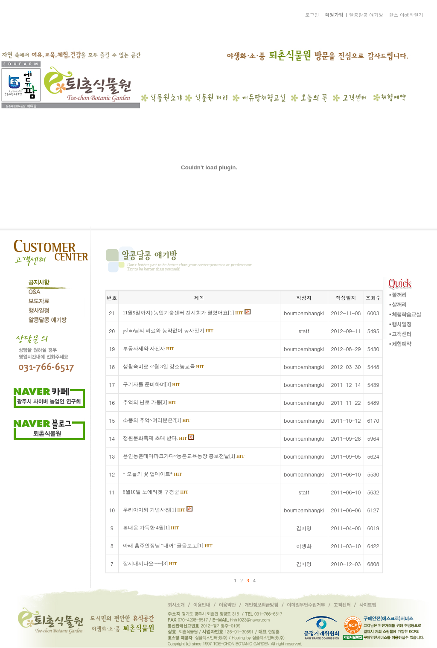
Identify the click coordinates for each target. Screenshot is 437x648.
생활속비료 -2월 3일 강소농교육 (163, 366)
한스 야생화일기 (406, 15)
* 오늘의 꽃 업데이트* (152, 474)
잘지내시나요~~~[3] (150, 564)
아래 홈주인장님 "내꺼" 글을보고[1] (168, 546)
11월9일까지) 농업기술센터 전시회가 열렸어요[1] (187, 313)
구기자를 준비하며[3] (151, 384)
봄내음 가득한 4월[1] (151, 528)
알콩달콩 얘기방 (366, 15)
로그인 (312, 15)
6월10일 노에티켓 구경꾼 (155, 492)
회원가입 (334, 15)
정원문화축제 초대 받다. (158, 438)
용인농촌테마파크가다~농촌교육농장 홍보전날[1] (184, 456)
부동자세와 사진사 (148, 349)
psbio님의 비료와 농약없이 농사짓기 (168, 331)
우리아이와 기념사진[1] (157, 510)
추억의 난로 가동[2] (149, 402)
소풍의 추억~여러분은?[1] (156, 420)
